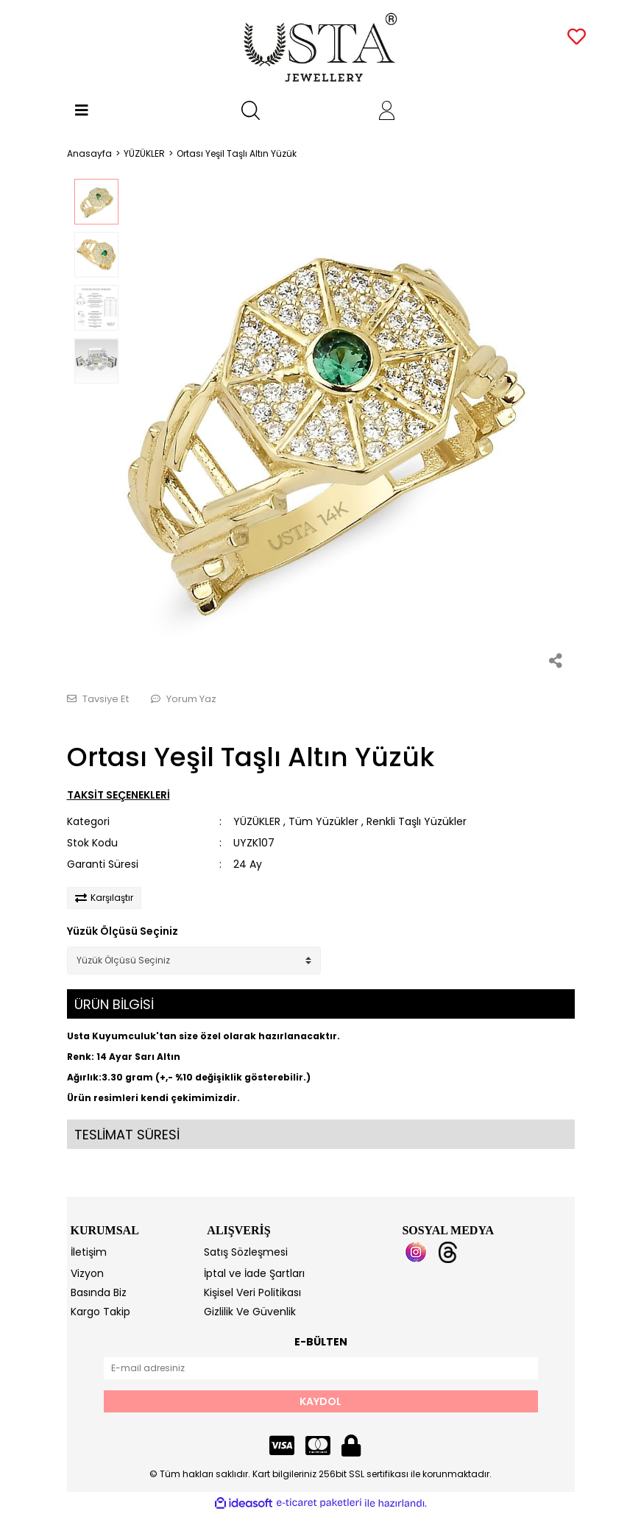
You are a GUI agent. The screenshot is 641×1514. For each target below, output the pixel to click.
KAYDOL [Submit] (320, 1401)
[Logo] (320, 48)
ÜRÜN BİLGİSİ (114, 1004)
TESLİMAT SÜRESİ (127, 1134)
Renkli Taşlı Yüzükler (416, 821)
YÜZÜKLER (256, 821)
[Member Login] (387, 110)
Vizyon (87, 1273)
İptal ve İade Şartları (254, 1273)
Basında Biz (99, 1292)
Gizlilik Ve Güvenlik (250, 1311)
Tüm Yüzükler (323, 821)
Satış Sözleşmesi (246, 1252)
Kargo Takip (100, 1311)
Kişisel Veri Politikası (252, 1292)
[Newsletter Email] (321, 1368)
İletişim (89, 1252)
